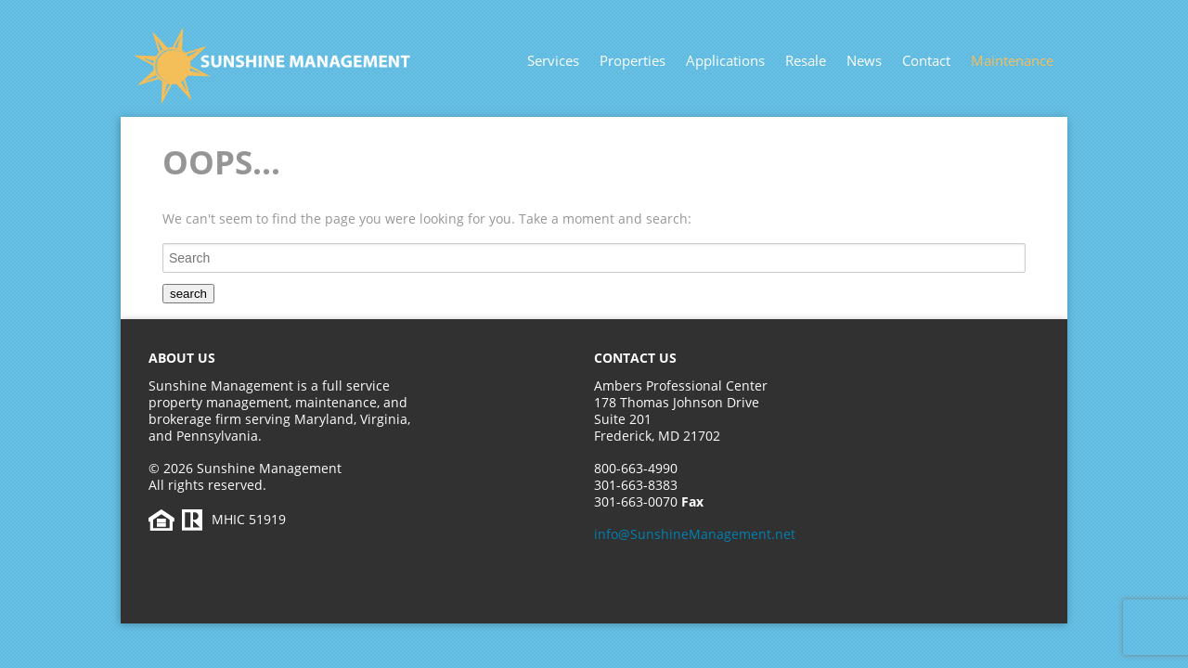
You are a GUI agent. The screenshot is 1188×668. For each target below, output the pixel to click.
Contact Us (635, 357)
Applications (725, 60)
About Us (181, 357)
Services (553, 60)
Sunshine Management (311, 66)
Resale (805, 60)
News (864, 60)
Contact (926, 60)
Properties (632, 60)
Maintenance (1012, 60)
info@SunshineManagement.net (694, 534)
